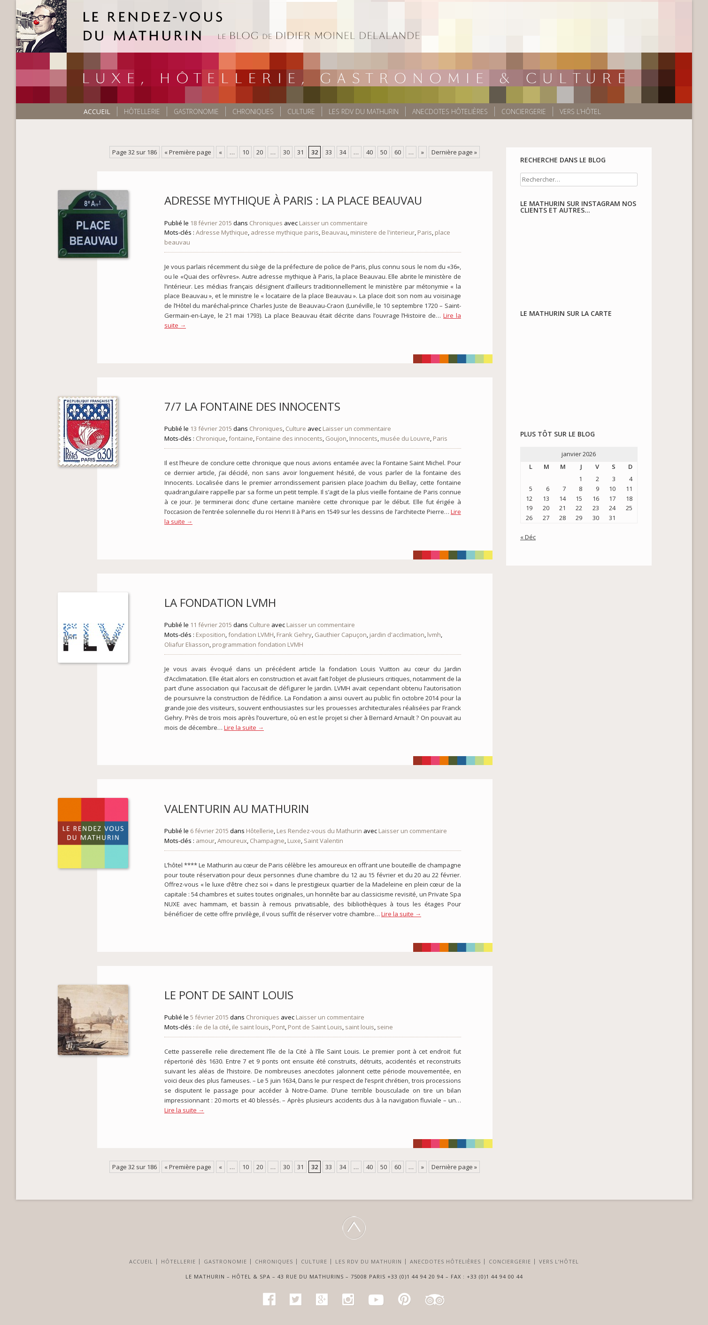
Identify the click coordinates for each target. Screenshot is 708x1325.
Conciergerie (523, 111)
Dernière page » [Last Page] (454, 152)
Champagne (267, 840)
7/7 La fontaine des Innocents (252, 406)
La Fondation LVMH (220, 602)
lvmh (434, 634)
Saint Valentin (323, 840)
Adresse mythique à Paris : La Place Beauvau (293, 200)
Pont (278, 1027)
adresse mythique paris (285, 232)
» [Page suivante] (422, 152)
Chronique (211, 438)
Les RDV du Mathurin (364, 111)
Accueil (97, 111)
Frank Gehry (294, 634)
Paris (424, 232)
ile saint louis (250, 1027)
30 (286, 152)
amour (205, 840)
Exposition (210, 634)
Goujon (335, 438)
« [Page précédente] (220, 152)
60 (397, 152)
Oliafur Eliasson (186, 644)
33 (328, 152)
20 (259, 152)
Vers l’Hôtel (580, 111)
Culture (301, 111)
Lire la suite (244, 727)
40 (369, 152)
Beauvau (334, 232)
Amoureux (232, 840)
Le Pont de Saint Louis (228, 995)
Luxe (294, 840)
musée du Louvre (405, 438)
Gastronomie (196, 111)
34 (342, 152)
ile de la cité (212, 1027)
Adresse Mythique (222, 232)
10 (245, 152)
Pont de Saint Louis (315, 1027)
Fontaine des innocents (289, 438)
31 (300, 152)
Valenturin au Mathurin (236, 808)
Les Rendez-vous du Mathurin (319, 831)
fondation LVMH (251, 634)
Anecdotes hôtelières (450, 111)
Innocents (363, 438)
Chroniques (253, 111)
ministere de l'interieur (382, 232)
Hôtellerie (142, 111)
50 (383, 152)
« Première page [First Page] (187, 152)
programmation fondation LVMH (257, 644)
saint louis (359, 1027)
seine (385, 1027)
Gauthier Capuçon (341, 634)
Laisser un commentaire (333, 223)
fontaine (241, 438)
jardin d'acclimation (396, 634)
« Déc (528, 537)
